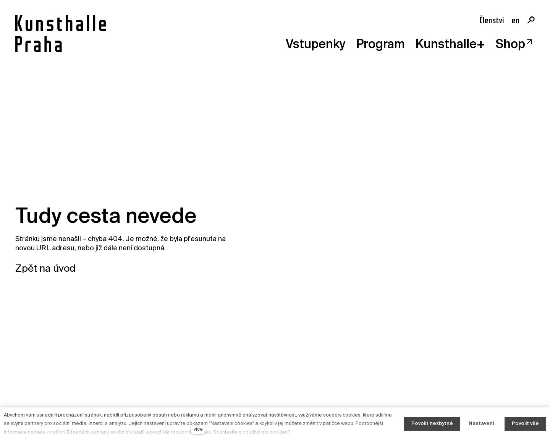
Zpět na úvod (45, 269)
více (198, 429)
